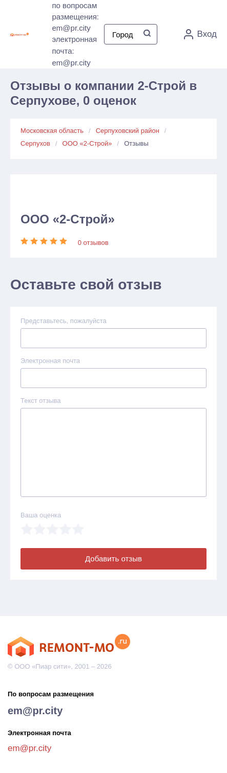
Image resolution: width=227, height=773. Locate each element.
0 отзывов (93, 242)
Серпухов (35, 143)
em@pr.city (35, 710)
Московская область (52, 130)
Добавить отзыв (113, 558)
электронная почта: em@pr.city (74, 51)
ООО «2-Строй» (87, 143)
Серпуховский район (127, 130)
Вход (200, 34)
